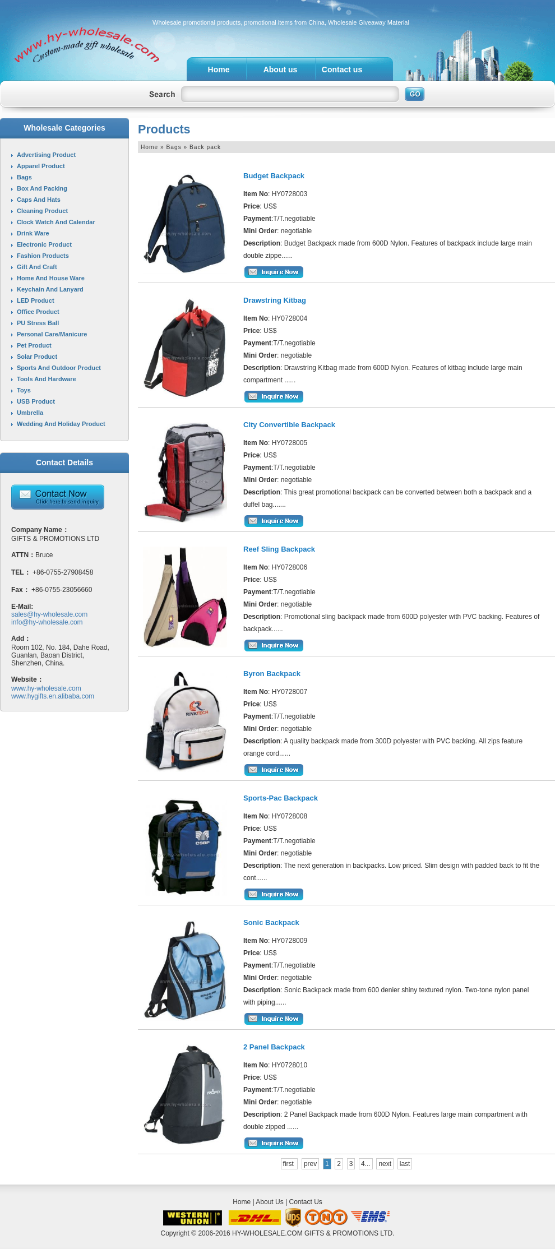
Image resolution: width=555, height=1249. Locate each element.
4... (366, 1164)
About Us (269, 1202)
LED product (35, 300)
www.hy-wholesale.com (46, 688)
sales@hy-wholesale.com (49, 614)
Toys (24, 390)
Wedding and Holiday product (61, 423)
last (405, 1164)
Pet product (34, 345)
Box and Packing (42, 188)
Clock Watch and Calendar (56, 222)
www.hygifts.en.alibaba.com (52, 696)
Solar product (37, 356)
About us (280, 69)
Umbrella (30, 412)
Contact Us (305, 1202)
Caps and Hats (39, 199)
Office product (38, 311)
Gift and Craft (37, 266)
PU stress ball (38, 323)
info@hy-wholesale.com (47, 622)
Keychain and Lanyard (50, 289)
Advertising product (46, 154)
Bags (24, 177)
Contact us (342, 69)
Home (219, 69)
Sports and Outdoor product (59, 367)
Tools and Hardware (46, 379)
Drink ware (33, 233)
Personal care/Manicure (52, 334)
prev (310, 1164)
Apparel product (41, 166)
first (289, 1164)
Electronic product (44, 244)
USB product (36, 401)
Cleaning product (42, 210)
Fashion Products (43, 255)
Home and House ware (51, 278)
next (384, 1164)
